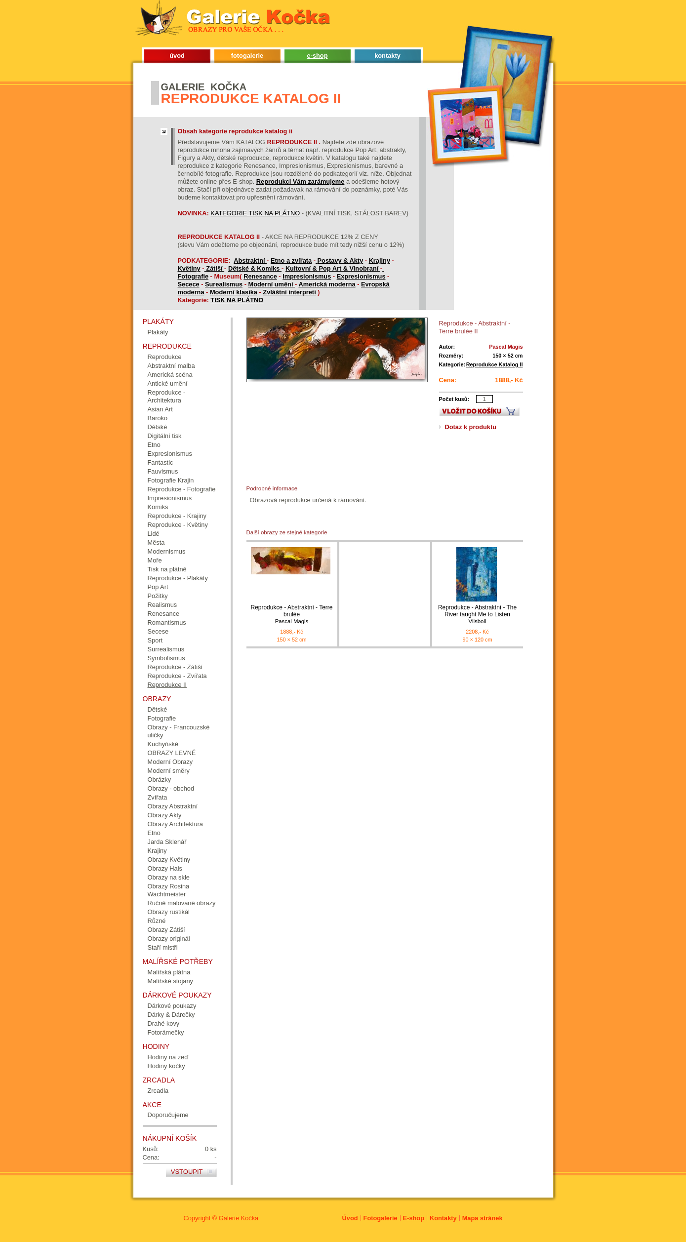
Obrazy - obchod (171, 788)
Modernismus (167, 551)
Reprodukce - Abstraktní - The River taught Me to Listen (478, 614)
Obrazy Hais (165, 868)
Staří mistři (163, 947)
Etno (154, 444)
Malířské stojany (170, 981)
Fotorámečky (166, 1032)
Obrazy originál (169, 938)
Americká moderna (326, 284)
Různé (157, 920)
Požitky (158, 596)
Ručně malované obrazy (182, 903)
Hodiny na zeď (168, 1057)
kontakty (387, 55)
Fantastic (160, 462)
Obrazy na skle (169, 877)
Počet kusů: (454, 399)
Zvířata (157, 797)
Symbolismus (166, 658)
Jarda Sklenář (167, 841)
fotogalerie (247, 55)
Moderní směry (169, 770)
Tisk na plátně (167, 569)
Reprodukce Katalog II (494, 364)
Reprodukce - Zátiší (175, 667)
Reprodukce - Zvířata (177, 676)
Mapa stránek (482, 1218)
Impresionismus (306, 276)
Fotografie (193, 276)
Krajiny (379, 260)
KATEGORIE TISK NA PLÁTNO (255, 213)
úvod (177, 55)
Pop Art (158, 587)
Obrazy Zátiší (166, 929)
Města (156, 542)
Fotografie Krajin (171, 480)
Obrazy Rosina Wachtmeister (169, 890)
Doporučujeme (168, 1115)
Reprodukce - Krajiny (177, 516)
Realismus (162, 604)
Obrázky (159, 779)
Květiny (189, 268)
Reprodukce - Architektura (167, 396)
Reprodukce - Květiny (178, 524)
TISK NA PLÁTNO (236, 300)
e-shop (317, 55)
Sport (155, 640)
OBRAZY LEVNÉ (172, 753)
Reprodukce (165, 357)
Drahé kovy (164, 1023)
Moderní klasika (233, 292)
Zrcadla (158, 1090)
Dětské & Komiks (255, 268)
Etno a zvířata (291, 260)
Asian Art (160, 409)
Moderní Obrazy (170, 761)
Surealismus (223, 284)
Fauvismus (163, 471)
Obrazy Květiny (169, 859)
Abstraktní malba (171, 365)
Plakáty (158, 332)
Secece (189, 284)
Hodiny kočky (166, 1066)
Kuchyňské (163, 744)
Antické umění (168, 383)
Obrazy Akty (165, 815)
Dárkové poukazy (172, 1005)
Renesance (260, 276)
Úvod (350, 1218)
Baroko (158, 418)
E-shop (413, 1218)
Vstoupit (187, 1171)
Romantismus (167, 622)
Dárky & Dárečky (171, 1014)
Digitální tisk (165, 436)
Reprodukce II (167, 684)
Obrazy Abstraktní (173, 806)
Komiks (158, 507)
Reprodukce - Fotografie (182, 489)
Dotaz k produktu (471, 427)
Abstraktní (250, 260)
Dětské (157, 427)
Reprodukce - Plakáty (178, 578)
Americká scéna (170, 374)
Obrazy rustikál (169, 912)
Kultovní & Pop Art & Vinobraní (332, 268)
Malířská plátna (169, 972)
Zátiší (215, 268)
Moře (155, 560)
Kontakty (443, 1218)
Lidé (154, 533)
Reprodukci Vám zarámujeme (300, 181)
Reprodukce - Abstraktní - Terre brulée (292, 614)
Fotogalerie (380, 1218)
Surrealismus (166, 649)
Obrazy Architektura (175, 824)
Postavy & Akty (340, 260)
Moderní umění (271, 284)
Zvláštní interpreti (289, 292)
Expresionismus (361, 276)
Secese (158, 631)
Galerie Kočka (238, 1218)
